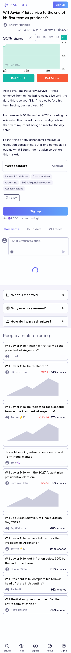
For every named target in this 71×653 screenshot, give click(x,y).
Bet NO (52, 78)
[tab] (11, 229)
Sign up (60, 4)
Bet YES (18, 78)
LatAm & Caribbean (16, 176)
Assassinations (14, 188)
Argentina (11, 182)
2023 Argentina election (36, 182)
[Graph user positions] (30, 38)
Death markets (42, 176)
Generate (57, 165)
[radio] (38, 37)
